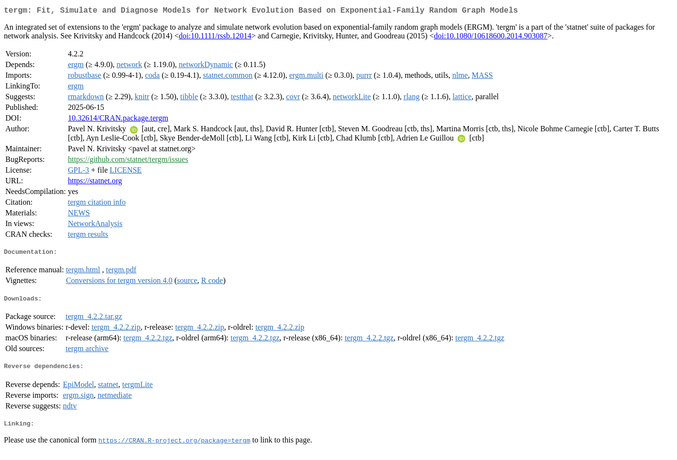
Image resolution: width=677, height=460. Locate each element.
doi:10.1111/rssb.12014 (215, 38)
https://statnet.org (95, 182)
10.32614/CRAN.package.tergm (118, 120)
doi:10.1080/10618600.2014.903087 (490, 38)
